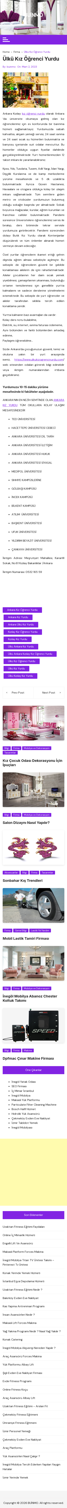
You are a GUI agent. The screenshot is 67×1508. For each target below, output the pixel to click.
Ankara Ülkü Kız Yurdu (21, 624)
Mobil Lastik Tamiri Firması (26, 938)
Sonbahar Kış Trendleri (23, 880)
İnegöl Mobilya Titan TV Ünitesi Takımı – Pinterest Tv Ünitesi (28, 1262)
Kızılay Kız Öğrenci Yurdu (23, 632)
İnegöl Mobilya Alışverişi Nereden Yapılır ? (29, 1348)
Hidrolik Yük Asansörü (26, 1114)
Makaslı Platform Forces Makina (23, 1252)
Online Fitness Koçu (15, 1389)
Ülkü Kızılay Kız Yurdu (20, 676)
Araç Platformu (12, 1448)
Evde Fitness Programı (17, 1381)
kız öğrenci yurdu (33, 113)
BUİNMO (33, 15)
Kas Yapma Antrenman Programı (23, 1306)
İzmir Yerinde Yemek (15, 1477)
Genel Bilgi (21, 930)
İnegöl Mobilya (21, 1095)
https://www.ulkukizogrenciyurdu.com (38, 359)
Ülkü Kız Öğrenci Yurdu (21, 661)
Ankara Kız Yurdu (18, 617)
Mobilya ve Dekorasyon (36, 748)
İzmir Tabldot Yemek (25, 1123)
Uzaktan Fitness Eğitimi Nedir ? (22, 1290)
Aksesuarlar (11, 872)
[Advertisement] (33, 1172)
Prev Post (18, 692)
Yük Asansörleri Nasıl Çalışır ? (21, 1456)
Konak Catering (13, 1339)
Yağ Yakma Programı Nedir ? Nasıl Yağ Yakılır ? (32, 1331)
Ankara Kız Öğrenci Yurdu (22, 610)
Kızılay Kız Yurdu (17, 639)
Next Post (48, 692)
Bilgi (6, 748)
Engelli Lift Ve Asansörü (18, 1243)
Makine (28, 1050)
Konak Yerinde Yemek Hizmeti (21, 1273)
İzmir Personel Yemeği (17, 1431)
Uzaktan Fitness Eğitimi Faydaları (24, 1227)
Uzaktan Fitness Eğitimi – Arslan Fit (25, 1406)
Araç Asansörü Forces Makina (22, 1356)
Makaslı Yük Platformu (26, 1100)
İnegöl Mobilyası (22, 1127)
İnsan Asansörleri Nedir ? (19, 1315)
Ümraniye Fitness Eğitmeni (19, 1423)
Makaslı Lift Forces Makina (19, 1323)
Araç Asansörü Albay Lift (19, 1398)
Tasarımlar (10, 752)
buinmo (11, 66)
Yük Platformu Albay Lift (18, 1364)
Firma (16, 748)
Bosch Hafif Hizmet (24, 1109)
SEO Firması (19, 1086)
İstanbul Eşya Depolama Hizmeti (23, 1281)
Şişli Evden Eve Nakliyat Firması (22, 1373)
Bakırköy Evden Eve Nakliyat (21, 1298)
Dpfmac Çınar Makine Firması (28, 1058)
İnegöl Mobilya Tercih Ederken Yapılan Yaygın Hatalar (31, 1467)
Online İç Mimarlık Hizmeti (19, 1235)
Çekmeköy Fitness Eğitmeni (20, 1414)
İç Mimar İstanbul (23, 1091)
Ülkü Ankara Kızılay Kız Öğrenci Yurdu (30, 654)
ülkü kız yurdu (16, 668)
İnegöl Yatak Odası (24, 1082)
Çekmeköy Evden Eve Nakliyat (31, 1118)
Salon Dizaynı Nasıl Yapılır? (26, 822)
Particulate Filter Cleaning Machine (34, 1105)
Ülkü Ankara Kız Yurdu (21, 646)
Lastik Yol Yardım (40, 930)
